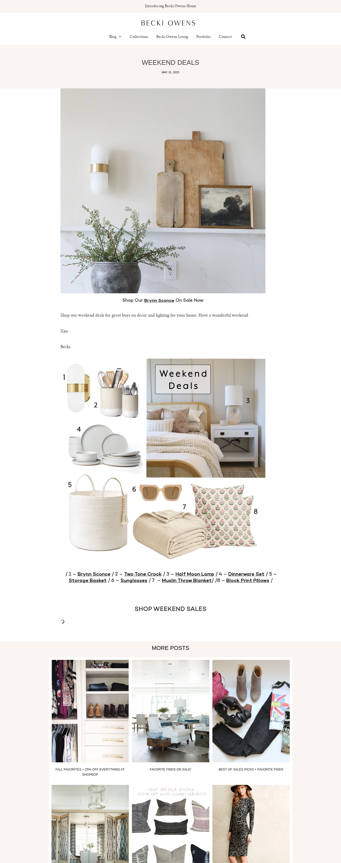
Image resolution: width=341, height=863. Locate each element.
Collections (139, 37)
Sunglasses (132, 580)
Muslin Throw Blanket (187, 580)
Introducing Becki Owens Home (170, 6)
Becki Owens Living (172, 37)
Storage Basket (85, 580)
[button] (118, 37)
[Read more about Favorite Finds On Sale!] (170, 711)
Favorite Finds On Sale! (170, 769)
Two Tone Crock (141, 574)
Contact (225, 37)
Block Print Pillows (249, 580)
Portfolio (203, 37)
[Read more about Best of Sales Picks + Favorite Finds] (251, 711)
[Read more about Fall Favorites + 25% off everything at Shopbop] (90, 711)
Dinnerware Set (249, 574)
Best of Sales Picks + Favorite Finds (251, 769)
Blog (115, 37)
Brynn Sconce (159, 301)
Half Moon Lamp (195, 574)
